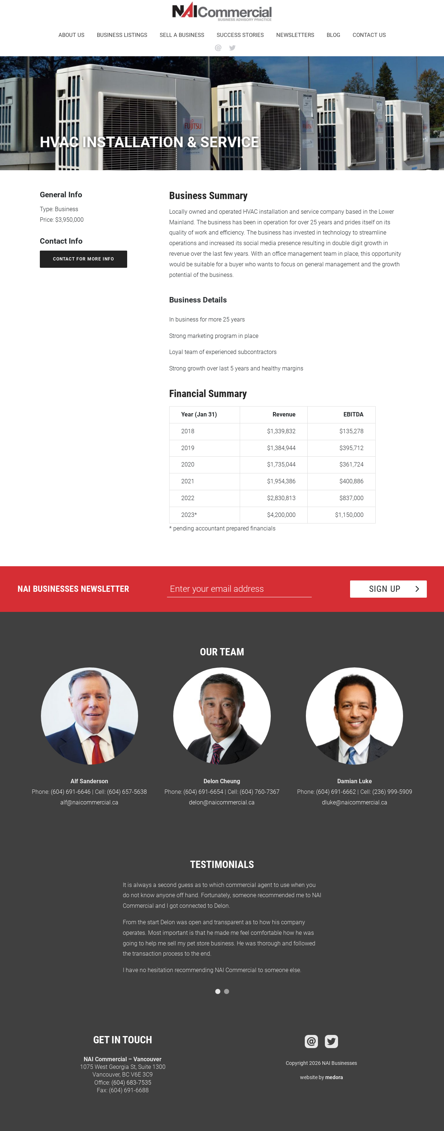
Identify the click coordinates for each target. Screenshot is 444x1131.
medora (334, 1077)
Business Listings (122, 35)
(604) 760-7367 (260, 791)
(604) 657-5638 (127, 791)
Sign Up (385, 589)
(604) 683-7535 (131, 1082)
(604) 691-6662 (336, 791)
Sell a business (182, 35)
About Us (71, 35)
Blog (333, 35)
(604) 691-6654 (203, 791)
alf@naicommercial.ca (89, 802)
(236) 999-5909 (392, 791)
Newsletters (295, 35)
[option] (222, 931)
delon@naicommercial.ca (222, 802)
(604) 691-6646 (71, 791)
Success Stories (240, 35)
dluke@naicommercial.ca (354, 802)
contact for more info (83, 259)
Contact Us (369, 35)
